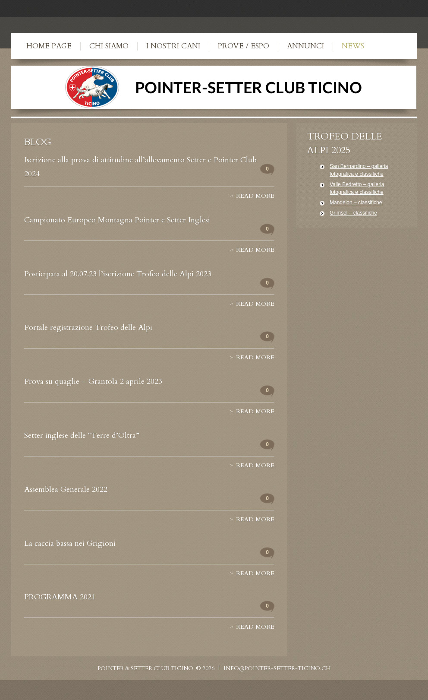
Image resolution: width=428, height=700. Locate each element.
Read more (255, 196)
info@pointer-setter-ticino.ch (277, 668)
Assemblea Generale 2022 (65, 489)
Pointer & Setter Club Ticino (145, 668)
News (353, 46)
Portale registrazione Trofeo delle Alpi (88, 327)
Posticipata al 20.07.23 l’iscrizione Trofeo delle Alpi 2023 (117, 274)
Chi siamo (109, 46)
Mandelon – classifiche (356, 203)
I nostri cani (173, 46)
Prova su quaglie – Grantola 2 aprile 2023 (93, 381)
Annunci (305, 46)
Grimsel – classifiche (353, 213)
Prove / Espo (243, 46)
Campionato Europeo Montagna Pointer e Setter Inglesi (117, 220)
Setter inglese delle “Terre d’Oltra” (81, 435)
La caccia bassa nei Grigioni (70, 543)
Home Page (49, 46)
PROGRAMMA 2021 (59, 597)
